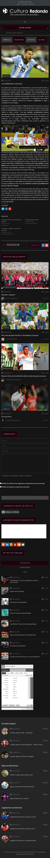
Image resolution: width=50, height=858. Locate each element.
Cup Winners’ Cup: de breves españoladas (23, 624)
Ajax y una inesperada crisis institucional (22, 635)
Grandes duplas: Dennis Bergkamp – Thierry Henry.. (26, 744)
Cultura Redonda (13, 420)
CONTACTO (31, 4)
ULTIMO (41, 40)
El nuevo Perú (6, 417)
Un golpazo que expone (32, 219)
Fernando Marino (13, 380)
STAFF (18, 4)
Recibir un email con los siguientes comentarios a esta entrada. (23, 483)
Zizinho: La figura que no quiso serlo (21, 775)
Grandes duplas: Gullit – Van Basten (21, 733)
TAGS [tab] (25, 572)
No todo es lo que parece (18, 646)
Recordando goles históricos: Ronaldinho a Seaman (19, 335)
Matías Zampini (12, 298)
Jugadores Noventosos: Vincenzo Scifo (22, 828)
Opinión (31, 40)
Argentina (19, 40)
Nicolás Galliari (12, 244)
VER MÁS (46, 298)
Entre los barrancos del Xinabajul (20, 613)
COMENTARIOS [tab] (25, 567)
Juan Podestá (11, 339)
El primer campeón (8, 295)
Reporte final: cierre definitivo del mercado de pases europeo (23, 376)
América (7, 40)
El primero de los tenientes (18, 602)
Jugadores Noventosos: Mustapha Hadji (23, 840)
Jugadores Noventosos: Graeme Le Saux (23, 817)
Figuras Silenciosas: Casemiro (19, 798)
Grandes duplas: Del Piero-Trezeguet (22, 756)
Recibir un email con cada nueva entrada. (15, 487)
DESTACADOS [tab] (25, 563)
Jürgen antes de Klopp (8, 33)
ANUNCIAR (24, 4)
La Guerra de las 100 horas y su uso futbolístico (25, 656)
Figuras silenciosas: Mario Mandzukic (22, 786)
